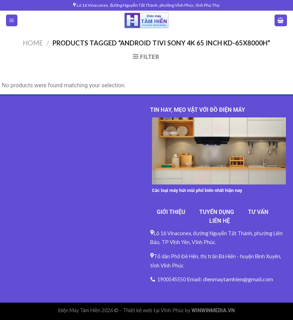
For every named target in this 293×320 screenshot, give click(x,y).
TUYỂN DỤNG (216, 212)
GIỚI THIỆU (171, 212)
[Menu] (12, 20)
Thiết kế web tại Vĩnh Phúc (153, 310)
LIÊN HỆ (219, 220)
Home (33, 43)
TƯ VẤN (258, 212)
